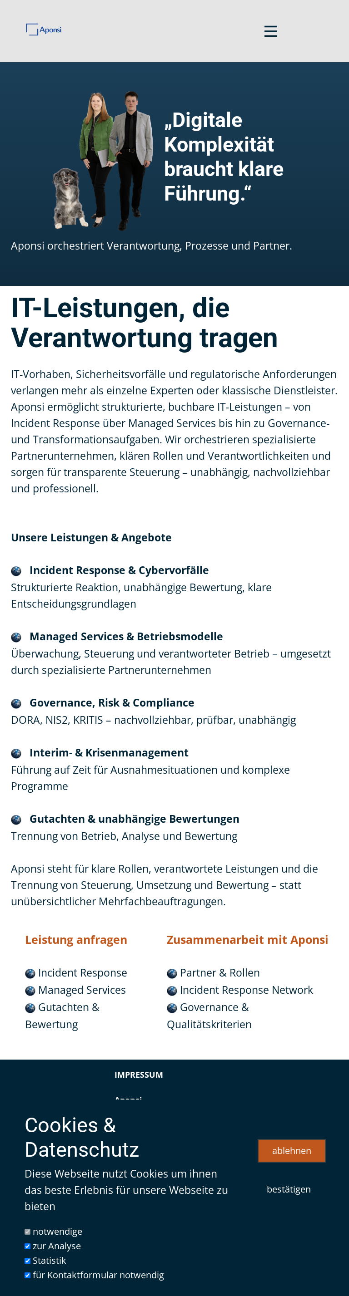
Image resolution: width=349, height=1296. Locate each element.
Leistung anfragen (76, 939)
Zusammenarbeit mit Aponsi (248, 939)
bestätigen (289, 1189)
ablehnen (291, 1150)
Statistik (49, 1260)
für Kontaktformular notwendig (98, 1275)
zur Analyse (57, 1246)
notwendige (57, 1231)
